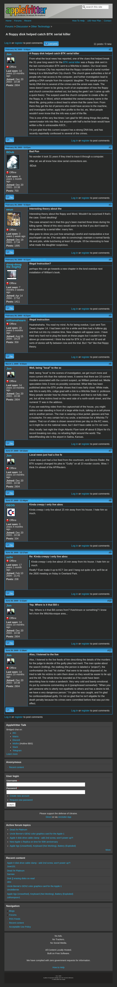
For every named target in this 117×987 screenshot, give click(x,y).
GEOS (10, 505)
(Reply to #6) (35, 451)
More (108, 850)
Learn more (12, 754)
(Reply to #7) (36, 500)
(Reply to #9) (34, 600)
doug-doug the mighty (13, 265)
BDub (10, 152)
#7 (110, 451)
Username (12, 780)
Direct (48, 817)
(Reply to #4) (38, 315)
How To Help (78, 20)
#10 (109, 600)
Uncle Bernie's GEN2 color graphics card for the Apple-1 (37, 833)
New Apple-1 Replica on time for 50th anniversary (34, 842)
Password (12, 788)
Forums (18, 20)
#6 (110, 364)
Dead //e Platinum (18, 829)
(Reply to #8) (35, 552)
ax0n (9, 557)
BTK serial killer (71, 62)
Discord (16, 740)
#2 (110, 147)
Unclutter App (64, 817)
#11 (109, 650)
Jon (8, 54)
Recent (27, 20)
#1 (110, 49)
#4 (110, 259)
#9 (110, 552)
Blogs (11, 911)
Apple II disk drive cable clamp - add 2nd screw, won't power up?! (41, 838)
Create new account (19, 796)
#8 (110, 500)
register (19, 43)
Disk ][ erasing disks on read (21, 878)
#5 (110, 315)
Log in (7, 43)
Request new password (21, 800)
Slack (15, 747)
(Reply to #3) (38, 259)
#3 (110, 204)
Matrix (15, 736)
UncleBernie (13, 889)
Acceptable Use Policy (20, 927)
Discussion (22, 26)
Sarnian (11, 874)
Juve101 (11, 866)
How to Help (58, 967)
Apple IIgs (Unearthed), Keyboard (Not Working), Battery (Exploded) (43, 846)
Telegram (16, 750)
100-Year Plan (94, 20)
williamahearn (16, 320)
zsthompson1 (13, 897)
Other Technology (40, 26)
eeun (9, 209)
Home (8, 20)
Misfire (15, 743)
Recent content (16, 767)
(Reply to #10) (35, 650)
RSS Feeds (14, 919)
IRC (14, 733)
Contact (107, 20)
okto (9, 882)
